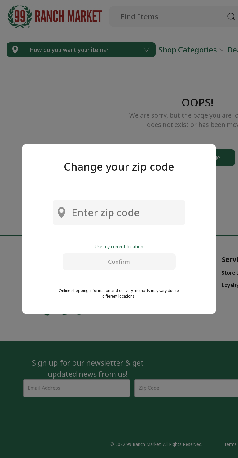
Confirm (119, 261)
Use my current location (119, 246)
